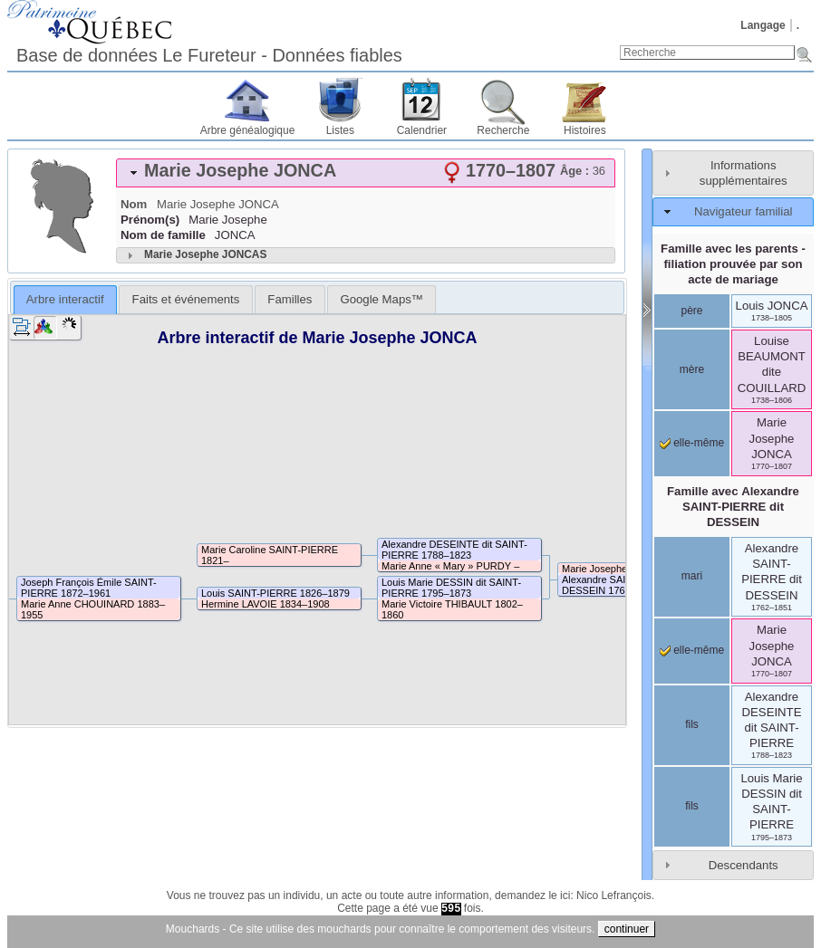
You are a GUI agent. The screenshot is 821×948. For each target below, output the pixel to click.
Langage (762, 25)
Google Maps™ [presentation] (381, 299)
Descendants (743, 865)
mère (692, 369)
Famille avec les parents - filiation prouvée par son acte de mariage (733, 264)
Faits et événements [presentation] (186, 299)
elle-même (692, 442)
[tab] (365, 172)
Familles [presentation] (289, 299)
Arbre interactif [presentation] (65, 299)
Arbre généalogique (247, 130)
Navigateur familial (743, 211)
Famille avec (733, 506)
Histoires (585, 130)
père (691, 310)
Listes (340, 130)
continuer (626, 929)
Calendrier (422, 130)
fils (692, 724)
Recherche (503, 130)
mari (691, 576)
